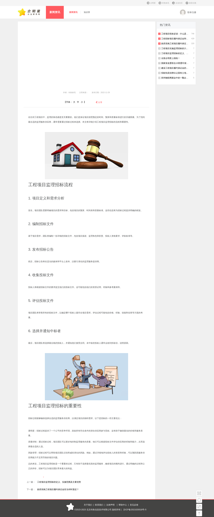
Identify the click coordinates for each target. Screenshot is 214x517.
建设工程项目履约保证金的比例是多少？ (180, 68)
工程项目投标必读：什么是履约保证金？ (180, 34)
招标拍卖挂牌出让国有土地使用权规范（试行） (183, 73)
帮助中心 (123, 505)
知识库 (87, 12)
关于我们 (88, 505)
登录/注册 (188, 12)
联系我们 (99, 505)
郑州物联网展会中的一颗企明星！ (176, 78)
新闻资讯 (54, 12)
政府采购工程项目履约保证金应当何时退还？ (58, 489)
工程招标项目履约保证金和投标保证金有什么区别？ (185, 38)
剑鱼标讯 (165, 3)
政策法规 (192, 3)
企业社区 (179, 3)
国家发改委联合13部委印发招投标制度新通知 (182, 63)
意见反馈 (134, 505)
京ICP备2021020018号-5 (134, 509)
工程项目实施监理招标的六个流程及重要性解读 (183, 48)
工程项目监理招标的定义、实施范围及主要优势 (59, 482)
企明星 (153, 3)
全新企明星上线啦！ (170, 58)
